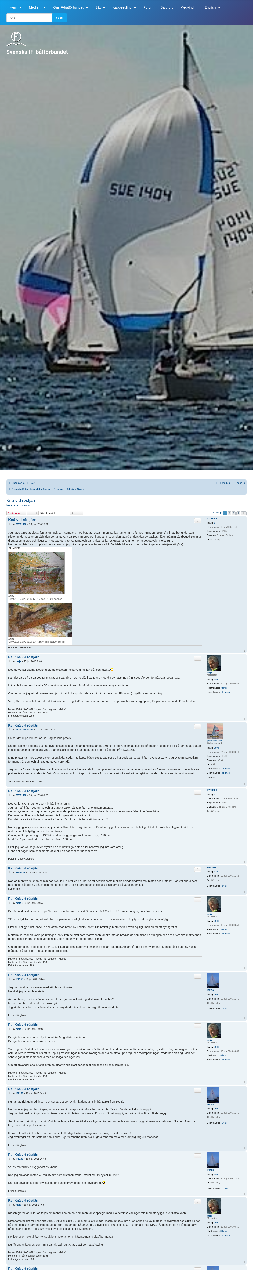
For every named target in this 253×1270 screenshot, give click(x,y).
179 (216, 871)
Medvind (187, 7)
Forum (148, 7)
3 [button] (233, 513)
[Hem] (19, 7)
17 (215, 523)
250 (216, 994)
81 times (226, 773)
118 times (225, 768)
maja (209, 672)
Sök (60, 18)
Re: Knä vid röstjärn (23, 657)
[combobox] (29, 17)
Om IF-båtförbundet (68, 7)
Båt (98, 7)
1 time (225, 1009)
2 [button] (229, 513)
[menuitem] (30, 483)
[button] (244, 513)
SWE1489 (212, 518)
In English (208, 7)
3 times (223, 688)
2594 (216, 748)
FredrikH (211, 867)
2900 (216, 679)
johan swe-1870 (215, 741)
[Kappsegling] (134, 7)
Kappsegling (122, 7)
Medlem (35, 7)
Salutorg (167, 7)
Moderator (25, 505)
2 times (225, 886)
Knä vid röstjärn (21, 500)
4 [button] (238, 513)
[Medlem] (43, 7)
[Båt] (103, 7)
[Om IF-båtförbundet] (86, 7)
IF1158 (210, 990)
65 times (226, 692)
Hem (13, 7)
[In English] (218, 7)
